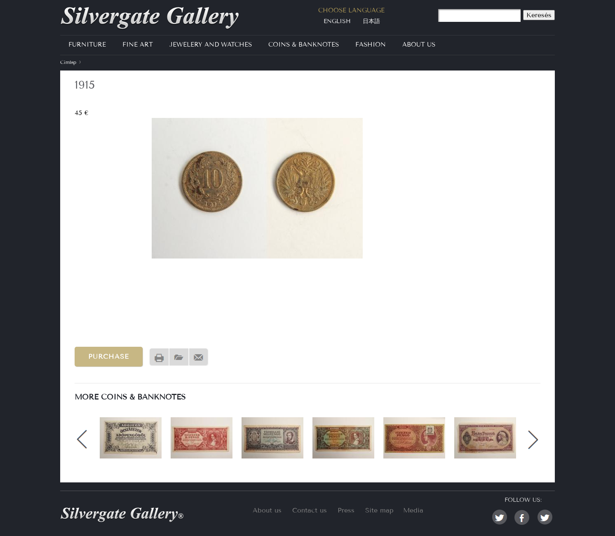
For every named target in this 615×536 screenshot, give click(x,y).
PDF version (179, 357)
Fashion (370, 44)
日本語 (371, 21)
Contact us (309, 510)
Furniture (87, 44)
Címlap (68, 62)
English (337, 21)
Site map (379, 510)
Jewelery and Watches (210, 44)
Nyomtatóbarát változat (159, 357)
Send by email (199, 357)
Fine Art (137, 44)
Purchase (108, 356)
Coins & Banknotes (303, 44)
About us (267, 510)
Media (413, 510)
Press (346, 510)
